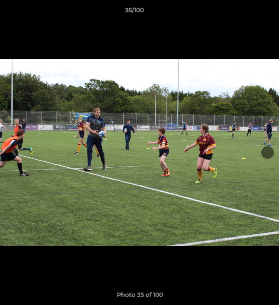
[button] (248, 12)
